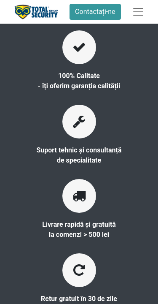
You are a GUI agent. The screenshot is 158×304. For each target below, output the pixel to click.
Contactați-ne (95, 12)
